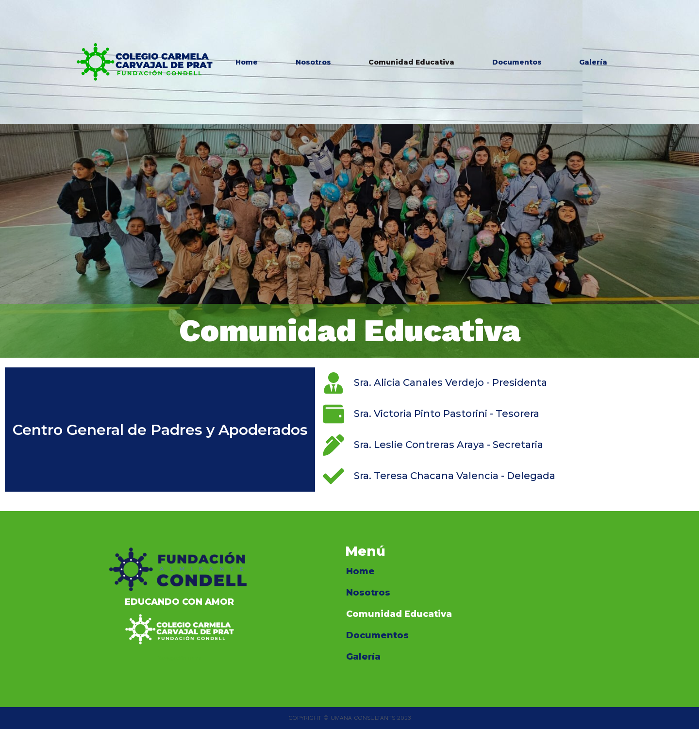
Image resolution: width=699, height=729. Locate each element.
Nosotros (313, 62)
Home (246, 62)
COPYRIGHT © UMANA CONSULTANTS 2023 (349, 717)
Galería (593, 62)
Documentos (517, 62)
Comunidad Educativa (411, 62)
